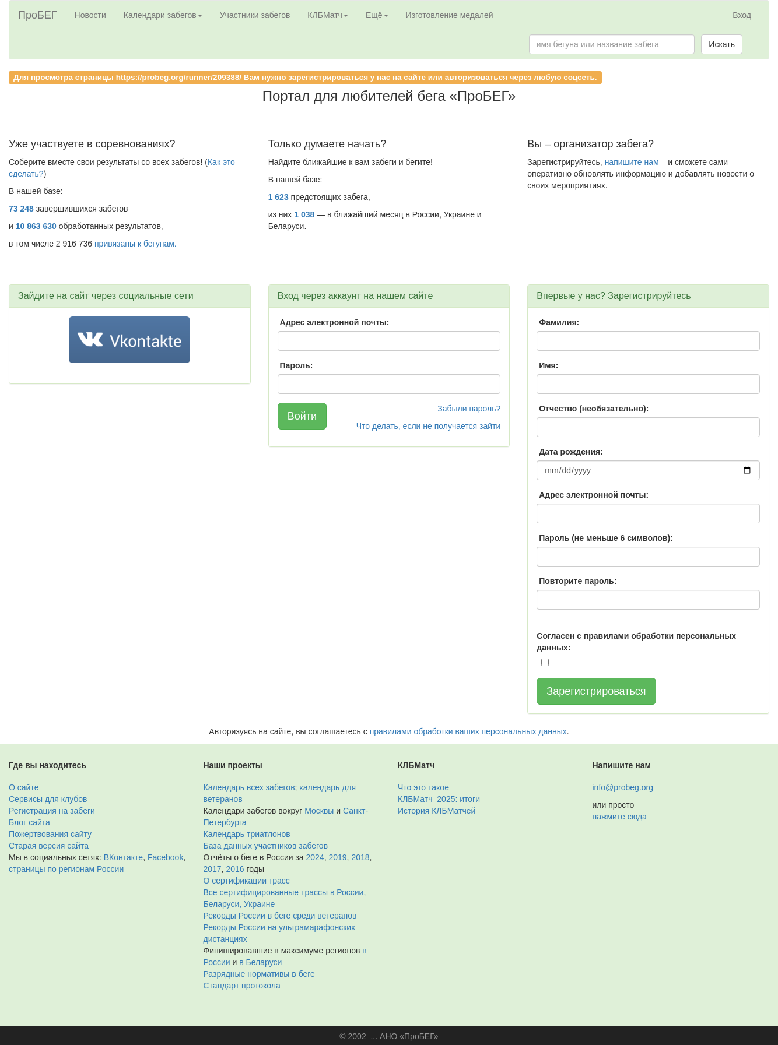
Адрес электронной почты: (335, 322)
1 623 (278, 197)
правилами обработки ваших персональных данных (468, 731)
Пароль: (296, 365)
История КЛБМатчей (436, 810)
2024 (315, 857)
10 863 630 (36, 226)
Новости (90, 15)
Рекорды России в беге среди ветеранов (280, 915)
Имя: (548, 365)
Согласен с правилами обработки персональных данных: (636, 641)
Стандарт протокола (242, 985)
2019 (337, 857)
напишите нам (632, 162)
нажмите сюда (620, 816)
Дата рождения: (571, 451)
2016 (235, 869)
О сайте (23, 787)
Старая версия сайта (49, 845)
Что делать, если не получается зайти (428, 426)
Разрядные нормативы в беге (259, 974)
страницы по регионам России (66, 869)
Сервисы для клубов (48, 799)
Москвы (319, 810)
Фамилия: (559, 322)
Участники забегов (255, 15)
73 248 (21, 208)
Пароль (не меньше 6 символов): (606, 538)
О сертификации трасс (247, 880)
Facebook (165, 857)
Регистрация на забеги (52, 810)
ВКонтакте (123, 857)
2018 (360, 857)
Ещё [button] (377, 15)
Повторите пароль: (577, 581)
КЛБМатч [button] (327, 15)
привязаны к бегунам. (135, 243)
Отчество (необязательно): (594, 408)
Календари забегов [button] (163, 15)
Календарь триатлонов (247, 834)
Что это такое (423, 787)
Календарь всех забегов (249, 787)
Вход (742, 15)
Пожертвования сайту (50, 834)
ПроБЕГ (37, 15)
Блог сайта (29, 822)
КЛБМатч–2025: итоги (439, 799)
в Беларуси (260, 962)
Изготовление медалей (449, 15)
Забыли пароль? (468, 408)
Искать (722, 44)
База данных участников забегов (266, 845)
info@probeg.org (623, 787)
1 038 (304, 214)
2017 (213, 869)
